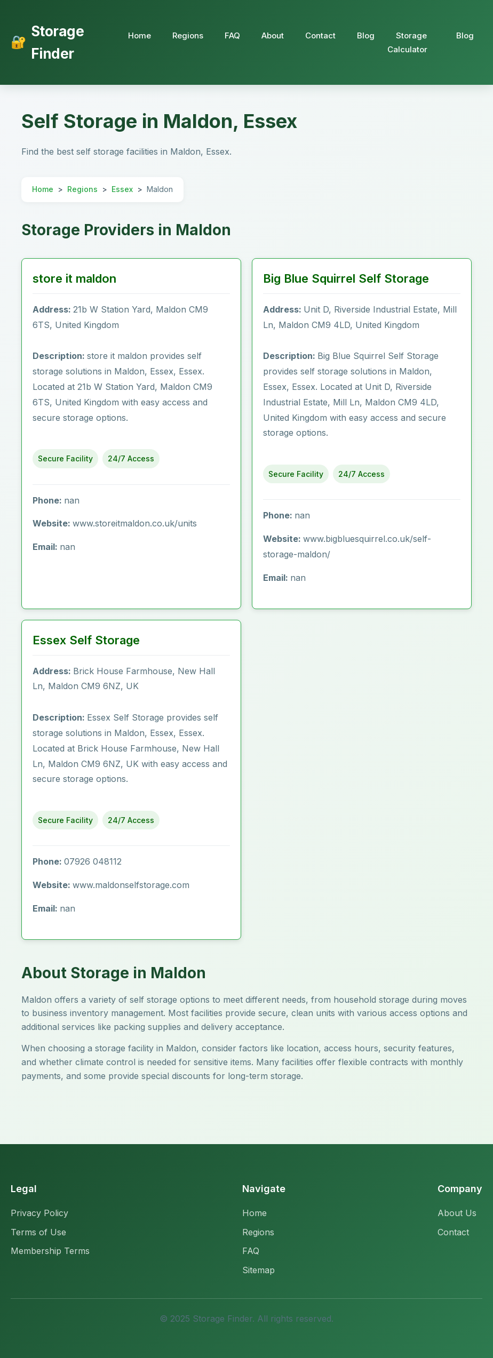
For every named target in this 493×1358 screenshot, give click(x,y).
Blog (366, 35)
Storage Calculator (407, 42)
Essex (122, 189)
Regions (187, 35)
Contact (320, 35)
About (272, 35)
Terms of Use (38, 1232)
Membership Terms (50, 1250)
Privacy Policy (39, 1213)
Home (139, 35)
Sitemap (258, 1270)
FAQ (232, 35)
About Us (457, 1213)
